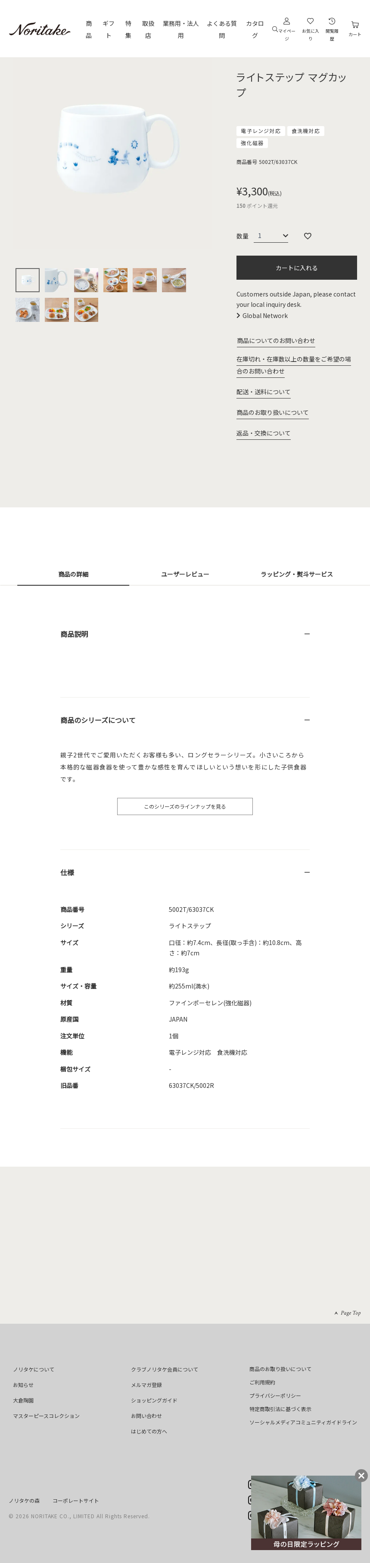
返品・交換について (263, 433)
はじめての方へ (149, 1431)
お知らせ (23, 1384)
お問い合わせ (146, 1415)
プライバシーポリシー (275, 1395)
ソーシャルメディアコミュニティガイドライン (303, 1422)
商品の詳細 (73, 574)
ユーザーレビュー (185, 574)
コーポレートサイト (76, 1500)
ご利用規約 (262, 1382)
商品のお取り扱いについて (272, 412)
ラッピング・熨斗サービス (297, 574)
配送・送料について (263, 391)
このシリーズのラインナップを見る (185, 806)
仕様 (67, 872)
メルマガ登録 (146, 1384)
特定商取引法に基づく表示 (280, 1408)
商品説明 (74, 634)
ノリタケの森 (24, 1500)
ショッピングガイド (154, 1400)
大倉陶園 (23, 1400)
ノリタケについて (33, 1369)
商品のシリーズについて (98, 720)
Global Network (265, 315)
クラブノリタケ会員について (164, 1369)
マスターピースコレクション (46, 1415)
